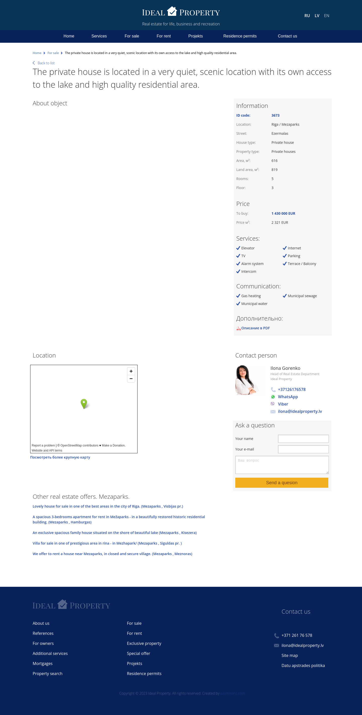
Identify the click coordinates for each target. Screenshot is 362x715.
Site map (290, 655)
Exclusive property (144, 643)
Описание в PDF (255, 328)
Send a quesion (281, 482)
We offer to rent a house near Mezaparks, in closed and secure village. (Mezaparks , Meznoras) (112, 553)
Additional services (50, 653)
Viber (283, 404)
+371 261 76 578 (297, 635)
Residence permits (240, 36)
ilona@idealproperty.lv (300, 411)
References (43, 633)
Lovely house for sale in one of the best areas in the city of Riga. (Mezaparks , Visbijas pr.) (108, 506)
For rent (164, 36)
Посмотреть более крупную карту (60, 457)
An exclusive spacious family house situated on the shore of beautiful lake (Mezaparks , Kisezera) (115, 532)
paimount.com (232, 693)
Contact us (287, 36)
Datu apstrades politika (303, 665)
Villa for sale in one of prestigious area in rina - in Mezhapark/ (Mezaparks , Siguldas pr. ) (107, 543)
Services (99, 36)
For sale (132, 36)
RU (307, 15)
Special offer (138, 653)
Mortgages (43, 663)
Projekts (195, 36)
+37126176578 (292, 389)
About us (41, 623)
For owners (43, 643)
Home (69, 36)
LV (317, 15)
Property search (48, 673)
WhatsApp (288, 396)
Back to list (46, 63)
